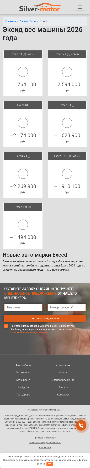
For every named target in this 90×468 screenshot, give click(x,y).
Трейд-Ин (23, 387)
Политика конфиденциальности (45, 442)
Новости (63, 387)
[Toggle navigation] (80, 7)
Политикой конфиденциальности (28, 332)
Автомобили (23, 365)
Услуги (63, 372)
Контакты (63, 394)
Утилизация (63, 365)
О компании (23, 372)
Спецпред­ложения (63, 379)
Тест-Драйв (23, 394)
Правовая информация (45, 438)
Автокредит (23, 379)
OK (49, 463)
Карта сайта (45, 447)
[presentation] (30, 349)
